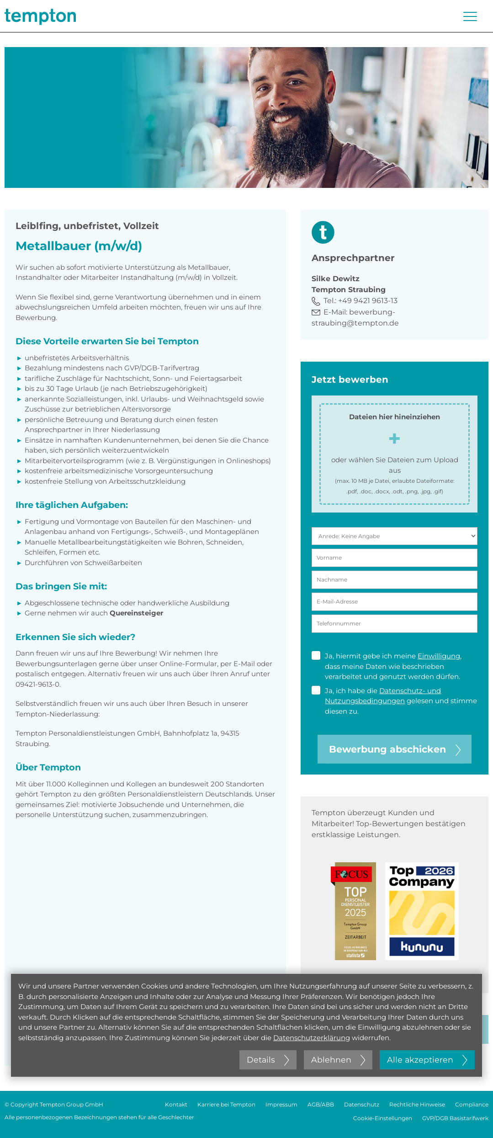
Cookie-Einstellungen (382, 1118)
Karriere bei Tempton (226, 1104)
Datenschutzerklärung (311, 1037)
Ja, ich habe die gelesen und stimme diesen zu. (394, 701)
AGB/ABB (320, 1104)
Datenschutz (361, 1104)
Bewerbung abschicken (395, 749)
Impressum (281, 1104)
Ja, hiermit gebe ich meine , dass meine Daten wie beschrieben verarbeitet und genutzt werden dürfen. (386, 666)
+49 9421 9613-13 (368, 300)
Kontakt (176, 1104)
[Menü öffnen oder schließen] (470, 16)
